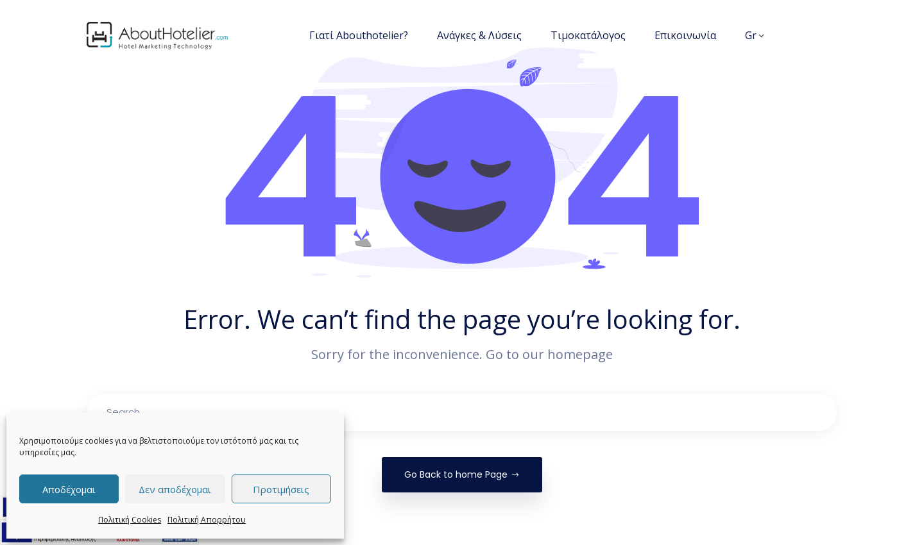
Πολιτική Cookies (129, 519)
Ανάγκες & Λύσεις (479, 35)
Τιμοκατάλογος (588, 35)
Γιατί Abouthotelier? (358, 35)
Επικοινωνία (685, 35)
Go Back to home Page (462, 474)
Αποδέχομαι (69, 489)
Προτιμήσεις (281, 489)
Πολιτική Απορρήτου (206, 519)
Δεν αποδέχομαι (175, 489)
